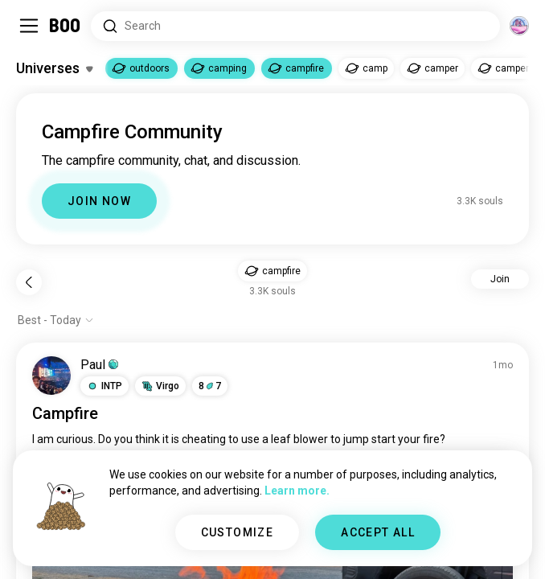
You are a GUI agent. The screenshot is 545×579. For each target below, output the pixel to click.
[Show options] (56, 320)
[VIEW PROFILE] (51, 375)
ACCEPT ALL (378, 532)
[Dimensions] (519, 25)
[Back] (29, 282)
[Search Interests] (295, 26)
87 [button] (210, 386)
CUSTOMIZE (237, 532)
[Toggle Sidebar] (29, 25)
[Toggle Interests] (54, 68)
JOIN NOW (99, 201)
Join (500, 279)
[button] (272, 271)
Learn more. (297, 490)
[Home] (65, 26)
